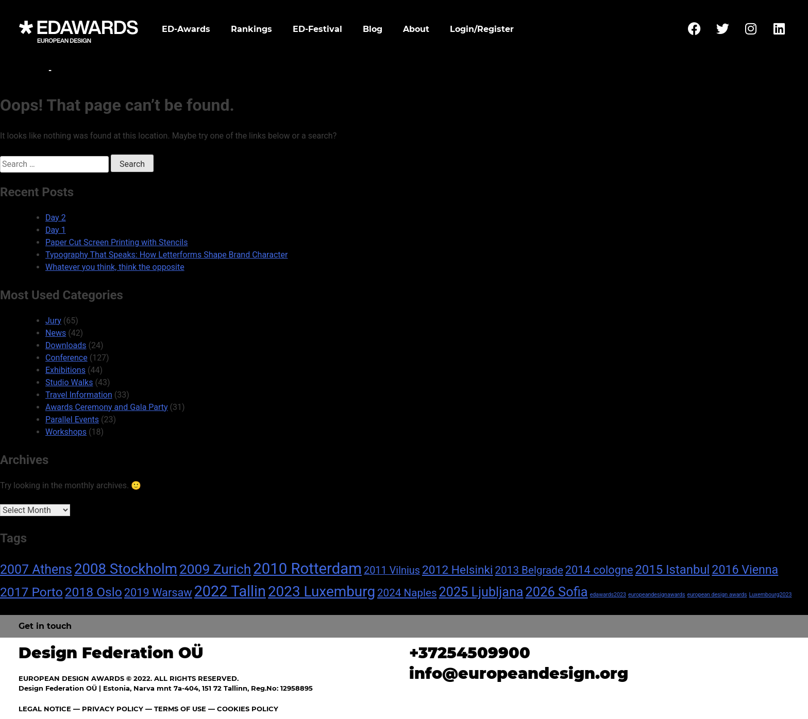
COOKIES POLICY (247, 709)
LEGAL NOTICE (45, 709)
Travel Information (78, 395)
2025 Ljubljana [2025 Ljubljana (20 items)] (481, 592)
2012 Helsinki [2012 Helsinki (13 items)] (457, 570)
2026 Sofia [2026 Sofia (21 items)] (557, 592)
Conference (66, 358)
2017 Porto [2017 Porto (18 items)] (31, 592)
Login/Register (482, 29)
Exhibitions (65, 370)
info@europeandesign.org (518, 673)
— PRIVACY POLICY (107, 709)
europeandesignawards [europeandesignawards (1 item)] (656, 594)
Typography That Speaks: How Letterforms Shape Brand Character (166, 255)
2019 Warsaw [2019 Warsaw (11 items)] (158, 592)
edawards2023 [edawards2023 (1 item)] (608, 594)
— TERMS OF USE (175, 709)
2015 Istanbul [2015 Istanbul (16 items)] (672, 569)
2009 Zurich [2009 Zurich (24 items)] (215, 569)
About (416, 29)
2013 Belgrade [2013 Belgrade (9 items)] (529, 570)
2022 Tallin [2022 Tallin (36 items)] (230, 591)
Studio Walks (69, 382)
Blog (372, 29)
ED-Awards (186, 29)
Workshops (66, 432)
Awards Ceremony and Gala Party (106, 407)
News (55, 333)
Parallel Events (72, 419)
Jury (53, 321)
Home (32, 70)
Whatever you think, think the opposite (114, 267)
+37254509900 (469, 652)
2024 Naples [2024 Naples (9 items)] (407, 593)
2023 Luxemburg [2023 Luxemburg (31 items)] (321, 591)
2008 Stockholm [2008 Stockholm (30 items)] (125, 568)
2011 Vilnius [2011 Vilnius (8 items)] (392, 570)
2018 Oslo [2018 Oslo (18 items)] (93, 592)
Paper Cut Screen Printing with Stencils (116, 242)
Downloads (65, 345)
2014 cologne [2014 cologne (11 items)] (599, 569)
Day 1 (55, 230)
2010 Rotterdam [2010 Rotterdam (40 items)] (307, 568)
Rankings (251, 29)
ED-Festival (317, 29)
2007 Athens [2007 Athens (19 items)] (36, 569)
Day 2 (55, 217)
